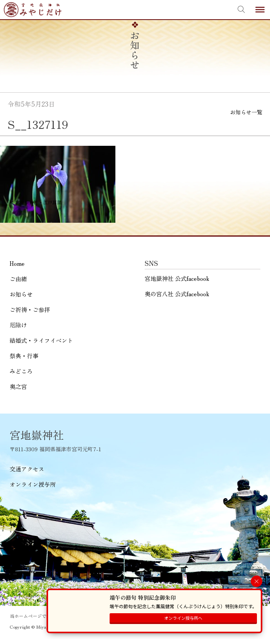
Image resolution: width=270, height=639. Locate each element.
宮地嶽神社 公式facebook (177, 278)
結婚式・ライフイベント (41, 340)
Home (17, 263)
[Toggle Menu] (260, 9)
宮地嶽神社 (33, 9)
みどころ (21, 371)
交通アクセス (27, 469)
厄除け (18, 325)
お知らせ (21, 294)
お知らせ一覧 (246, 112)
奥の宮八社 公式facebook (177, 294)
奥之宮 (18, 386)
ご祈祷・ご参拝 (30, 309)
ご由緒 (18, 279)
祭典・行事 (24, 356)
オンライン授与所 (33, 484)
